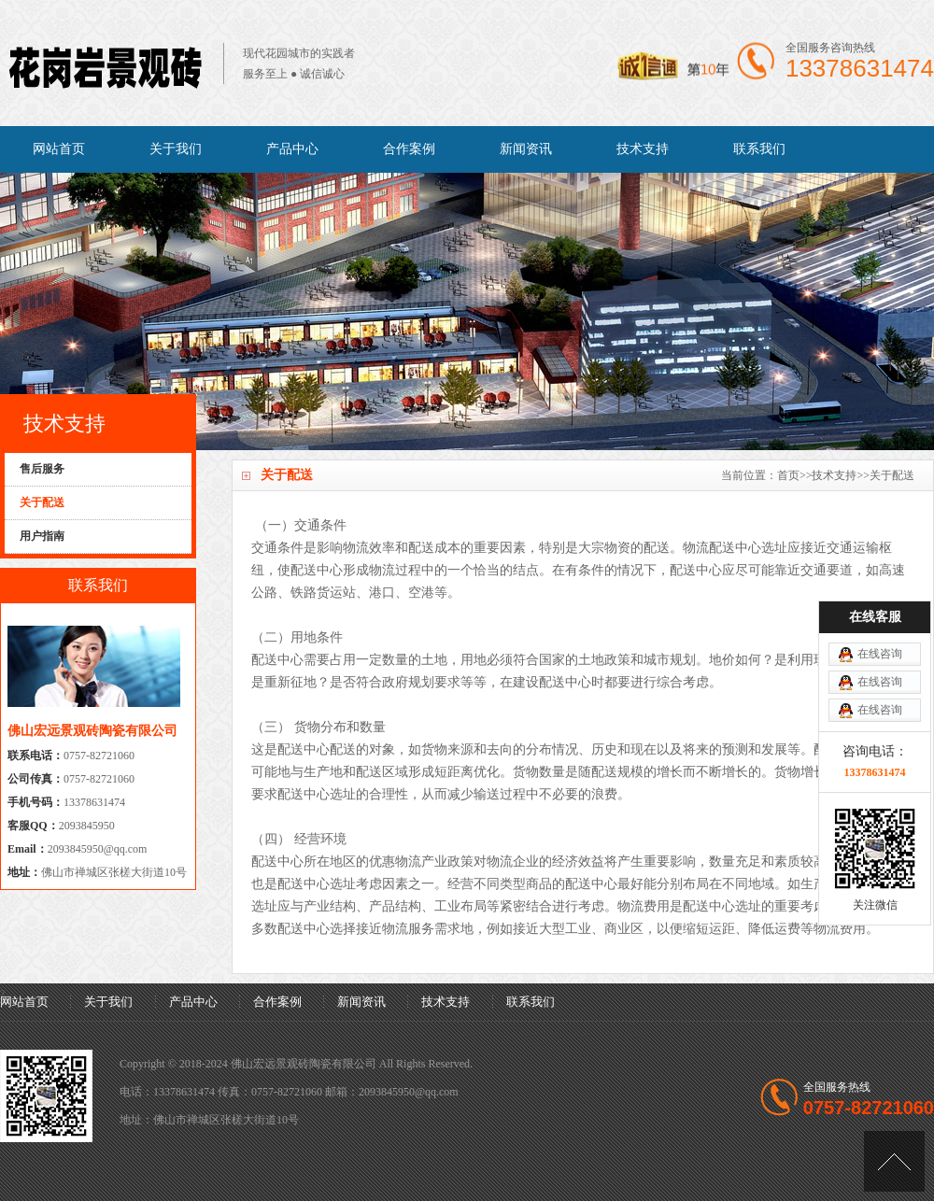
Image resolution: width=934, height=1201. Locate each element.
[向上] (894, 1161)
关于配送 (892, 475)
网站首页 (59, 149)
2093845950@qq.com (98, 848)
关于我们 (175, 149)
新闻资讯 (526, 149)
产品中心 (292, 149)
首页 (788, 475)
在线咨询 (879, 653)
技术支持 (642, 149)
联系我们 (759, 149)
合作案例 (409, 149)
